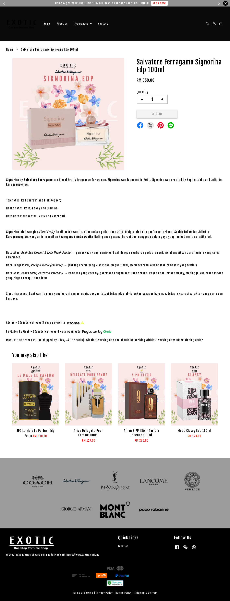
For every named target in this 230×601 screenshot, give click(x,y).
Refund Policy (124, 592)
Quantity (142, 92)
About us (62, 23)
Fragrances (83, 23)
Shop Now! (159, 3)
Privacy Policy (104, 592)
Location (123, 546)
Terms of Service (83, 592)
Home (47, 23)
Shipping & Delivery (146, 592)
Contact (103, 23)
